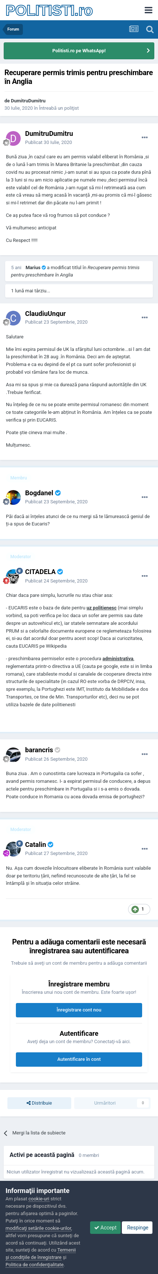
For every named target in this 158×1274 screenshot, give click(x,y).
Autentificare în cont (79, 1059)
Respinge (137, 1228)
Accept (105, 1228)
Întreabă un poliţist (59, 108)
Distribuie (39, 1103)
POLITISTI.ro (49, 10)
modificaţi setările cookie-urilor (38, 1228)
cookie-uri (38, 1198)
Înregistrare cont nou (79, 1010)
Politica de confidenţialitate (34, 1264)
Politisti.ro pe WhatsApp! (79, 50)
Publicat (48, 142)
